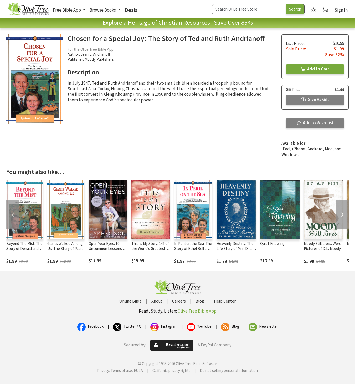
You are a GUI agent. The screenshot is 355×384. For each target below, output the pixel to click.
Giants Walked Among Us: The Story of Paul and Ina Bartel (65, 249)
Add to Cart (315, 69)
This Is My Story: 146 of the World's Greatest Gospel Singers (150, 249)
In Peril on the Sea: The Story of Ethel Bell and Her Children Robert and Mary (193, 251)
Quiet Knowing (272, 244)
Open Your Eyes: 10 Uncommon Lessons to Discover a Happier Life (107, 249)
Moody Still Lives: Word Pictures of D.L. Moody (322, 246)
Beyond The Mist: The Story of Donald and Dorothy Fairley (24, 249)
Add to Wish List (315, 123)
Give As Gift (315, 99)
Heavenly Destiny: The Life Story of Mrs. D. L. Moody (235, 249)
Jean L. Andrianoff (95, 54)
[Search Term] (249, 9)
